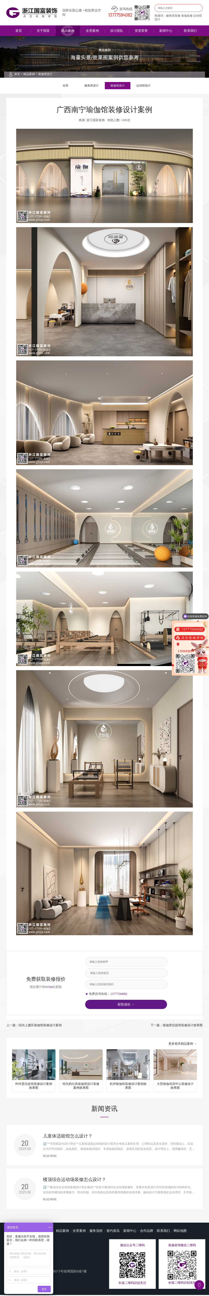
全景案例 (92, 30)
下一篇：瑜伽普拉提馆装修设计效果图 (176, 1026)
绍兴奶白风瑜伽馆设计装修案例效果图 (80, 1086)
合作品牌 (146, 1231)
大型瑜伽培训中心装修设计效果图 (175, 1086)
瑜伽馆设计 (45, 74)
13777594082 (120, 15)
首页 (18, 30)
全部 (65, 86)
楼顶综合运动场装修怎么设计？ (74, 1180)
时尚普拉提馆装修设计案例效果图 (33, 1086)
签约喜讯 (113, 1231)
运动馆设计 (143, 86)
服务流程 (96, 1231)
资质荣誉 (141, 30)
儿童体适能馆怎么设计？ (68, 1136)
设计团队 (116, 30)
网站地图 (180, 1231)
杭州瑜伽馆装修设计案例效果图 (128, 1086)
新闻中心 (165, 30)
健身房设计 (91, 86)
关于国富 (43, 30)
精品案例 (67, 30)
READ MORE (50, 1157)
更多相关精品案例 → (182, 1044)
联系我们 (190, 30)
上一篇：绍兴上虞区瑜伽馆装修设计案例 (34, 1026)
